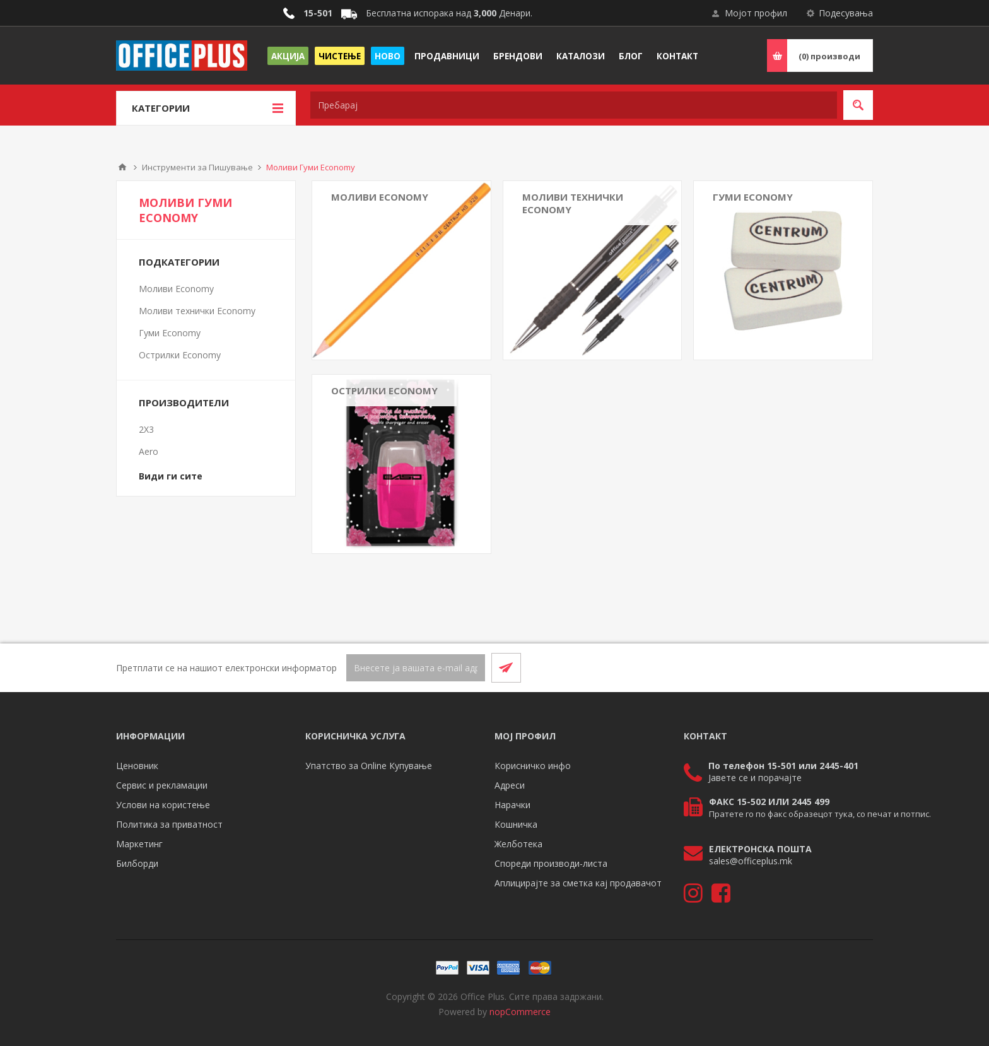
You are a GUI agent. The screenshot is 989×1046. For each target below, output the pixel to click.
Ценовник (137, 766)
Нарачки (512, 805)
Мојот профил (756, 13)
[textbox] (573, 105)
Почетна (122, 167)
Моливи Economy (379, 197)
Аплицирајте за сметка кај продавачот (578, 883)
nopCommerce (520, 1012)
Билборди (137, 863)
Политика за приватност (169, 824)
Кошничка (515, 824)
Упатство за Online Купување (368, 766)
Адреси (509, 785)
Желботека (518, 844)
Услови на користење (163, 805)
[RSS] (858, 667)
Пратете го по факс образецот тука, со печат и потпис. (820, 814)
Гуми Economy (753, 197)
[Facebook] (827, 667)
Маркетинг (139, 844)
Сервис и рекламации (162, 785)
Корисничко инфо (532, 766)
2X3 (146, 429)
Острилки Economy (384, 390)
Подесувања (846, 13)
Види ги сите (170, 476)
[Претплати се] (415, 667)
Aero (148, 451)
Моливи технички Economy (572, 203)
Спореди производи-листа (550, 863)
